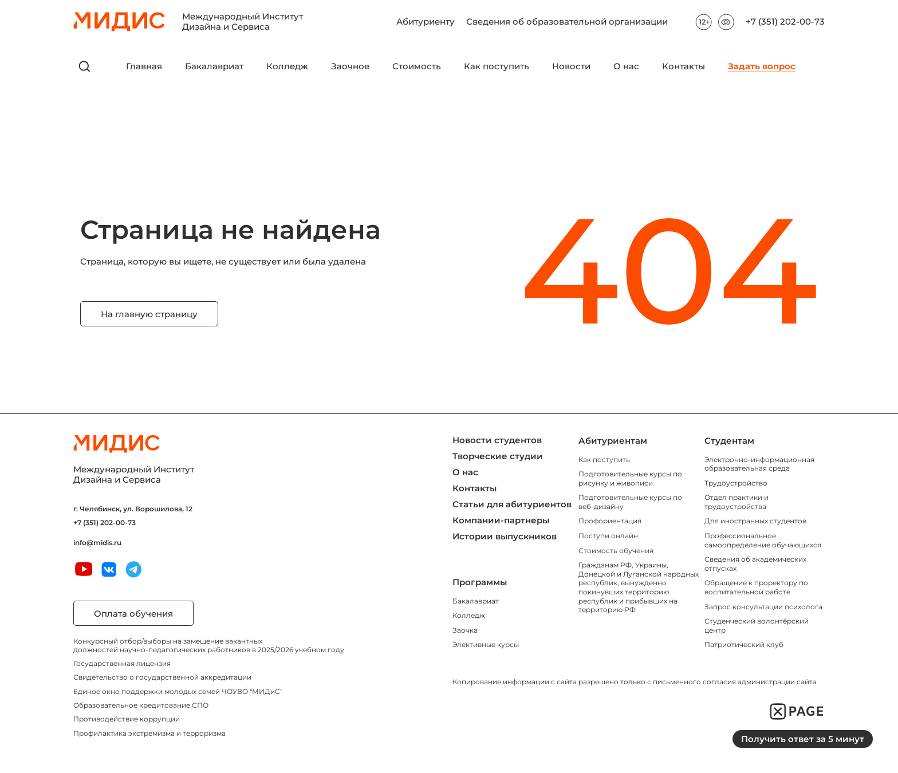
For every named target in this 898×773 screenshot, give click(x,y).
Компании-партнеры (500, 520)
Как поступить (496, 66)
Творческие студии (497, 456)
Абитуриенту (425, 19)
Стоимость (416, 66)
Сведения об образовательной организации (567, 19)
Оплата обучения (133, 613)
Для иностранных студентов (755, 520)
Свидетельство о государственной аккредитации (162, 677)
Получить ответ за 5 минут (802, 738)
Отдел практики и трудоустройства (736, 502)
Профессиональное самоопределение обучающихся (762, 540)
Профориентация (609, 520)
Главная (144, 66)
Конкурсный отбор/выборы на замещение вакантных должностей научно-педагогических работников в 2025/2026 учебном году (208, 645)
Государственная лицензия (122, 663)
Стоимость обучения (615, 550)
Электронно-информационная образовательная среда (759, 464)
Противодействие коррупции (126, 719)
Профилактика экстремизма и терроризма (149, 733)
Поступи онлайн (608, 535)
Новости (571, 66)
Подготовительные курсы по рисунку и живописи (630, 478)
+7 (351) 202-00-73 (785, 22)
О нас (626, 66)
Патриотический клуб (743, 644)
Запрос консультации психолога (763, 606)
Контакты (683, 66)
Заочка (465, 630)
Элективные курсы (485, 644)
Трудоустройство (735, 483)
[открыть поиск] (84, 66)
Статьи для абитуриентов (512, 504)
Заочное (350, 66)
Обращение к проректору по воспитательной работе (756, 587)
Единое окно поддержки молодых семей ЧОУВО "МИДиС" (177, 691)
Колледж (287, 66)
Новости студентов (497, 440)
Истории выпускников (504, 536)
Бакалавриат (214, 66)
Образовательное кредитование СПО (140, 705)
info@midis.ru (97, 543)
